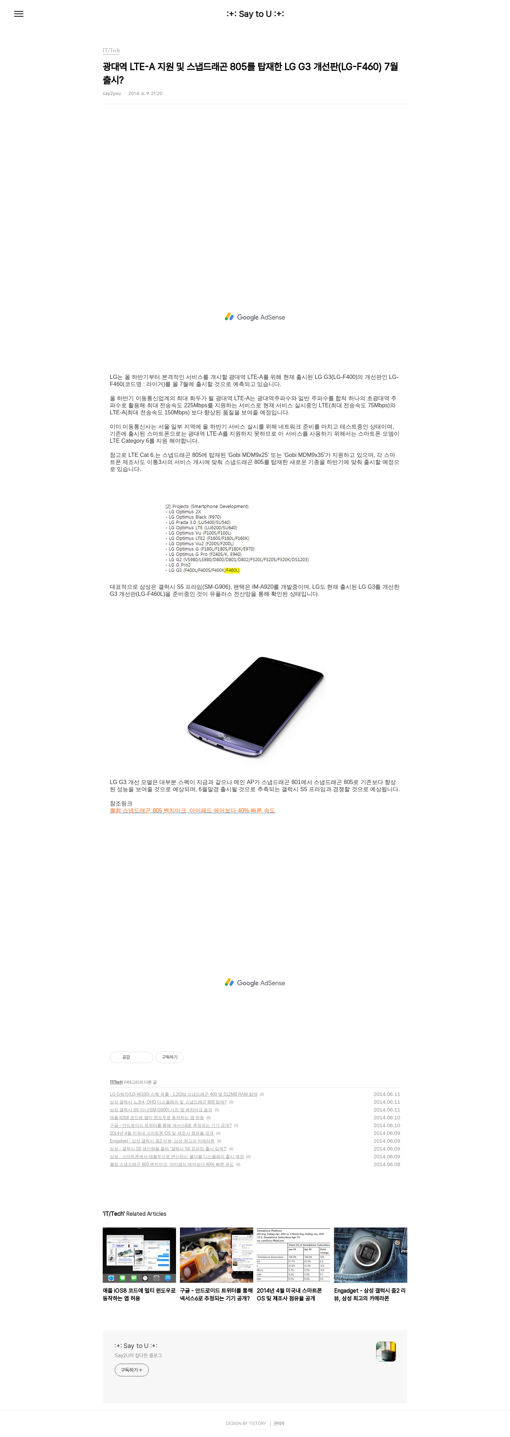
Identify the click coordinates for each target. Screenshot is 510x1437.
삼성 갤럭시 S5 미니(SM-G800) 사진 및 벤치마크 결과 (161, 1109)
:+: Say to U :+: (255, 14)
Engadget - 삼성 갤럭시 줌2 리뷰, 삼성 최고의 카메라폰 (162, 1141)
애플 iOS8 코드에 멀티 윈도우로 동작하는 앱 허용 (157, 1117)
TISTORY (257, 1423)
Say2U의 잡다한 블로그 (138, 1355)
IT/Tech (116, 1082)
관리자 (279, 1423)
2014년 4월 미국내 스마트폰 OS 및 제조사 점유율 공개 (162, 1133)
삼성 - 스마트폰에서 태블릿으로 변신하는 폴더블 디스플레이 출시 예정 (177, 1156)
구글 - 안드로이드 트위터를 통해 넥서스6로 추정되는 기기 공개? (171, 1125)
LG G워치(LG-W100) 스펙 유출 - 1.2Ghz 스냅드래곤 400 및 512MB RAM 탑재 (183, 1094)
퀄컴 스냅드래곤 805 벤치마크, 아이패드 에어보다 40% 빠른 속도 (172, 1164)
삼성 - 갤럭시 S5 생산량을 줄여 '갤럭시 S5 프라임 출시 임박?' (168, 1148)
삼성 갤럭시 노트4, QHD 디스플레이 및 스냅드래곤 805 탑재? (168, 1102)
